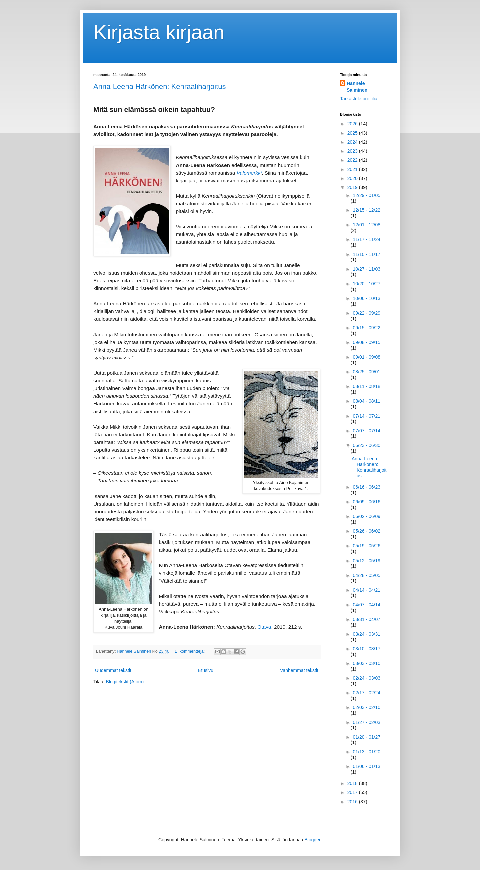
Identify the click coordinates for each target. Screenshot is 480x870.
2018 (353, 783)
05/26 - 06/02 (366, 531)
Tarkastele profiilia (358, 98)
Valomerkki (249, 173)
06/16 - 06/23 (366, 487)
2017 (353, 792)
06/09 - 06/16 (366, 501)
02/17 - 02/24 (366, 692)
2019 (353, 187)
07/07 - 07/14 (366, 430)
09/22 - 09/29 (366, 313)
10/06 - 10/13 (366, 298)
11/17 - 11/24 (366, 239)
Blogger (312, 839)
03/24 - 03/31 (366, 634)
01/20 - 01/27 (366, 737)
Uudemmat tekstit (113, 670)
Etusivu (205, 670)
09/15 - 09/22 (366, 327)
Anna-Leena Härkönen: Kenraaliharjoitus (159, 86)
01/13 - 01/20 (366, 751)
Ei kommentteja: (190, 651)
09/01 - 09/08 (366, 357)
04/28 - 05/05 (366, 575)
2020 (353, 178)
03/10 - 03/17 (366, 648)
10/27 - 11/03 (366, 269)
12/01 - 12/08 (366, 224)
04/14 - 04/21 (366, 590)
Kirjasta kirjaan (159, 32)
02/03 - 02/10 (366, 707)
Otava (264, 627)
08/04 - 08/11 (366, 401)
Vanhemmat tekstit (299, 670)
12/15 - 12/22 (366, 210)
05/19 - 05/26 (366, 545)
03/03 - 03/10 (366, 663)
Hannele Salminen (357, 87)
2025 (353, 133)
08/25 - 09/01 (366, 371)
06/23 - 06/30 (366, 445)
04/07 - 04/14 (366, 604)
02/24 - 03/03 (366, 678)
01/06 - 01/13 (366, 766)
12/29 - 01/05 (366, 195)
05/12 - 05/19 (366, 560)
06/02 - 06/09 (366, 516)
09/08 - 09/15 (366, 342)
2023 (353, 151)
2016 (353, 801)
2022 (353, 160)
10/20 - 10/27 (366, 283)
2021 (353, 169)
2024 (353, 142)
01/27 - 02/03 (366, 722)
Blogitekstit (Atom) (125, 681)
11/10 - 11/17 (366, 254)
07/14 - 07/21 (366, 416)
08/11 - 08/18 (366, 386)
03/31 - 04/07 (366, 619)
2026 (353, 123)
